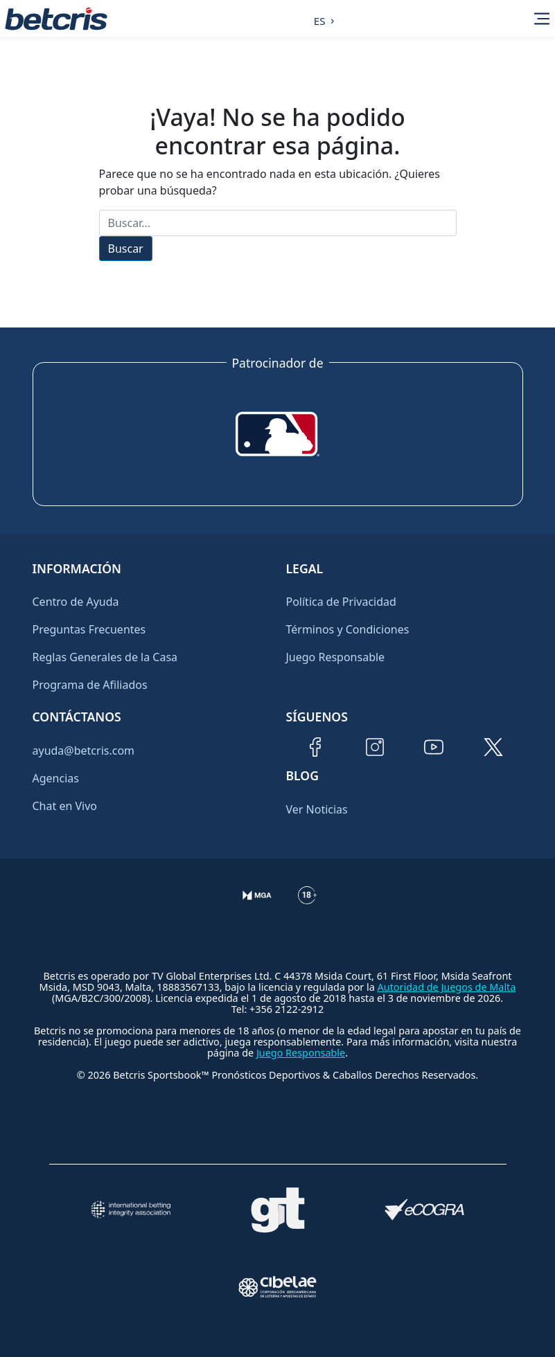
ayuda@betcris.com (84, 750)
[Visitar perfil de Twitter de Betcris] (493, 747)
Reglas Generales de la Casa (105, 657)
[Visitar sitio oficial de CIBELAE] (278, 1287)
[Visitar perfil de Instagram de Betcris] (374, 747)
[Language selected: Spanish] (320, 18)
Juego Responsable (335, 657)
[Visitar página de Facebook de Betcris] (315, 747)
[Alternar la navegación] (542, 19)
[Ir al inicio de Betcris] (56, 18)
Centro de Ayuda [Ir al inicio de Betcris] (76, 601)
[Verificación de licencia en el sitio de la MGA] (257, 906)
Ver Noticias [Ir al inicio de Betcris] (317, 809)
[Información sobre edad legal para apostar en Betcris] (307, 906)
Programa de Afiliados (90, 684)
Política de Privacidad (341, 601)
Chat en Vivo (65, 806)
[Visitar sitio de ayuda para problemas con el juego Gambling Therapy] (278, 1210)
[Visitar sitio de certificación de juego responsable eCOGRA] (424, 1209)
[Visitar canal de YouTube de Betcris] (433, 747)
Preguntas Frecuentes (89, 629)
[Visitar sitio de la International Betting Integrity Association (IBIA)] (131, 1209)
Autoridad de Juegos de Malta (447, 987)
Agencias (56, 778)
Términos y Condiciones (347, 629)
